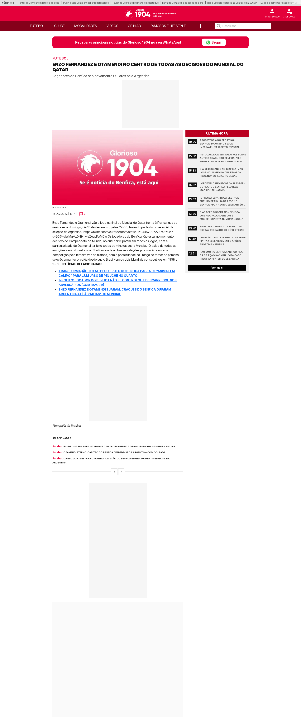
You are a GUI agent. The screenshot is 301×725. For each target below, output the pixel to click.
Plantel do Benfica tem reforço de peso (38, 2)
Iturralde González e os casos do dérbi (182, 2)
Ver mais (217, 267)
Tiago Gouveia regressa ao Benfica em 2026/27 (232, 2)
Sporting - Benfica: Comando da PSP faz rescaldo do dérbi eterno (222, 228)
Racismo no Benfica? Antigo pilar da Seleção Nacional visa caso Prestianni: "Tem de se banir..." (222, 255)
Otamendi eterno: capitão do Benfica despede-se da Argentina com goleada (114, 452)
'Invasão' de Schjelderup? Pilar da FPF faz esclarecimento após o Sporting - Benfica (223, 241)
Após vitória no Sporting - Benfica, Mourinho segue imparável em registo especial (220, 144)
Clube (59, 26)
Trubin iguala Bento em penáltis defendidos (86, 2)
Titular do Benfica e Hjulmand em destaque (135, 2)
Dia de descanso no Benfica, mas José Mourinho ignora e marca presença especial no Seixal (221, 172)
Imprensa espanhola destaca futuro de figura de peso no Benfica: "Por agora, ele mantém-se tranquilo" (222, 201)
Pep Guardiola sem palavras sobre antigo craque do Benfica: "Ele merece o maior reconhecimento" (223, 158)
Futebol (37, 26)
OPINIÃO (134, 26)
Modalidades (85, 26)
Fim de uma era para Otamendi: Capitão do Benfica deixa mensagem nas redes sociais (119, 446)
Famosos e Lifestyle (168, 26)
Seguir (214, 42)
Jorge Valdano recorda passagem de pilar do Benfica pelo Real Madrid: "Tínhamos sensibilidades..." (223, 187)
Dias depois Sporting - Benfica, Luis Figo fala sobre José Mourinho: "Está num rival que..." (221, 215)
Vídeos (112, 26)
